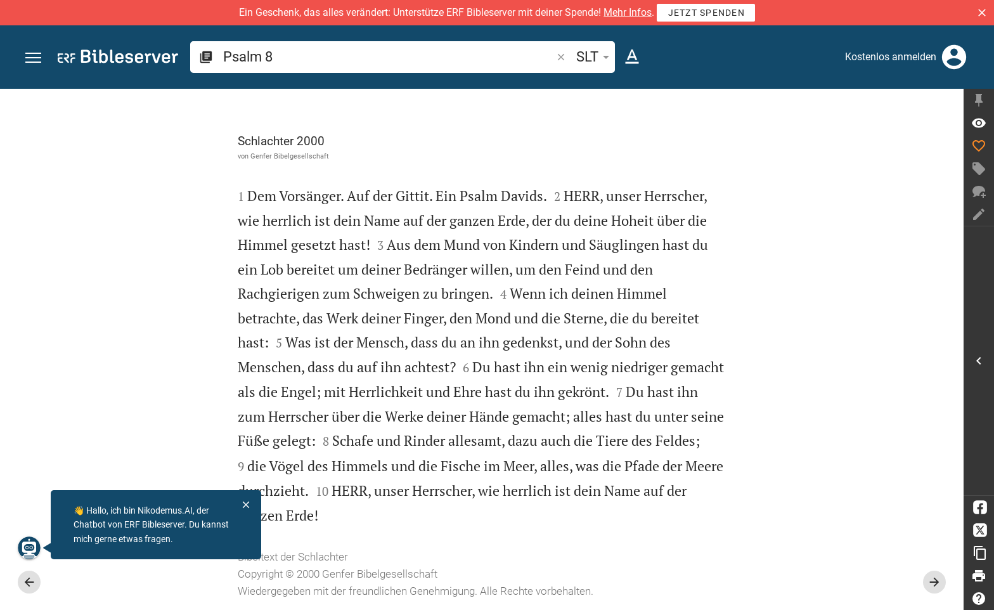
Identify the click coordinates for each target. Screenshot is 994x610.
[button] (982, 12)
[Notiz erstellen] (979, 214)
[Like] (979, 145)
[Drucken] (979, 575)
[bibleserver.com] (118, 58)
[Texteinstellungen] (632, 57)
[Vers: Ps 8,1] (979, 123)
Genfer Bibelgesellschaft (289, 156)
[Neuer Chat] (979, 191)
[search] (388, 57)
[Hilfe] (979, 598)
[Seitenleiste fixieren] (979, 100)
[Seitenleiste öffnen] (979, 360)
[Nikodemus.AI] (29, 547)
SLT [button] (595, 57)
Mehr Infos (628, 12)
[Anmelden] (954, 57)
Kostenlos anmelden (890, 57)
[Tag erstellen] (979, 168)
